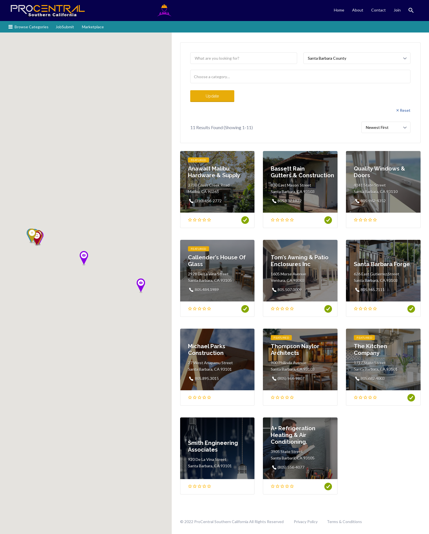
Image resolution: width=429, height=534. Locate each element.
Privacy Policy (306, 521)
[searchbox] (300, 76)
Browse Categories (32, 26)
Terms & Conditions (344, 521)
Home (339, 10)
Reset (405, 110)
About (357, 10)
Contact (378, 10)
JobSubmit (65, 26)
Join (397, 10)
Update (212, 96)
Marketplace (93, 26)
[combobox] (300, 76)
